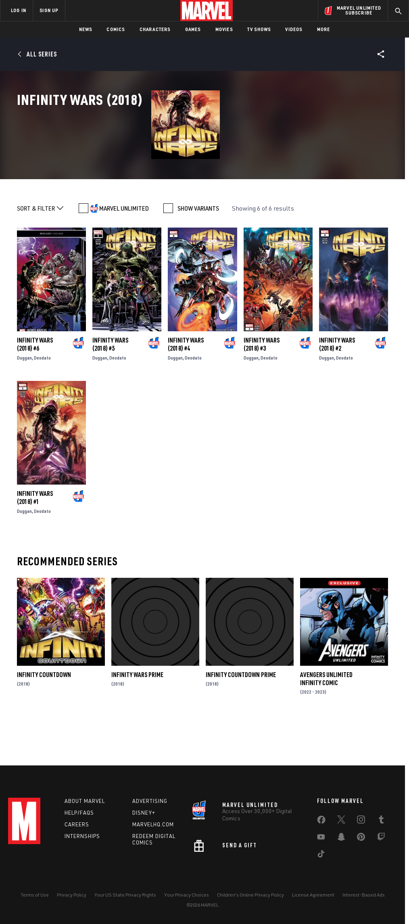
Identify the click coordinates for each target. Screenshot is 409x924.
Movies (224, 29)
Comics (115, 29)
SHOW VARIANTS (198, 249)
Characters (155, 29)
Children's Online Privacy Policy (250, 895)
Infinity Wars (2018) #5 (110, 384)
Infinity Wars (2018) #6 (35, 384)
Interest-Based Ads (363, 895)
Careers (77, 824)
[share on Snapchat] (341, 838)
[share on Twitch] (381, 838)
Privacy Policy (71, 895)
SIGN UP (49, 10)
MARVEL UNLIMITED (124, 249)
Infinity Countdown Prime (241, 715)
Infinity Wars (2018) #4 (186, 384)
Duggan (24, 398)
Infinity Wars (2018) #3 (262, 384)
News (85, 29)
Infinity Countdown (44, 715)
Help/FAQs (79, 812)
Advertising (149, 801)
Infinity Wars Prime (137, 715)
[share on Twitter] (341, 821)
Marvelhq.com (153, 824)
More (323, 29)
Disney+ (143, 812)
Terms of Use (35, 895)
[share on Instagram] (361, 821)
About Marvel (85, 801)
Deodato (42, 398)
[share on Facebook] (321, 821)
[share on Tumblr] (381, 821)
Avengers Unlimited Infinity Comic (326, 719)
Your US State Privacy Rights (125, 895)
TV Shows (259, 29)
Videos (293, 29)
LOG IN (18, 10)
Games (193, 29)
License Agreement (313, 895)
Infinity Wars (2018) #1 (35, 538)
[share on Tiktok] (321, 855)
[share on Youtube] (321, 838)
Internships (82, 836)
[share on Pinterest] (361, 838)
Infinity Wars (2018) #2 (337, 384)
